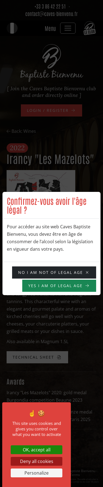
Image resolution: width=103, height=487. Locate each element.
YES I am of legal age (55, 285)
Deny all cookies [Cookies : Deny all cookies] (36, 461)
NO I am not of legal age (50, 272)
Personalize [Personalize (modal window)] (36, 473)
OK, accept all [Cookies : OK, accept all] (37, 450)
